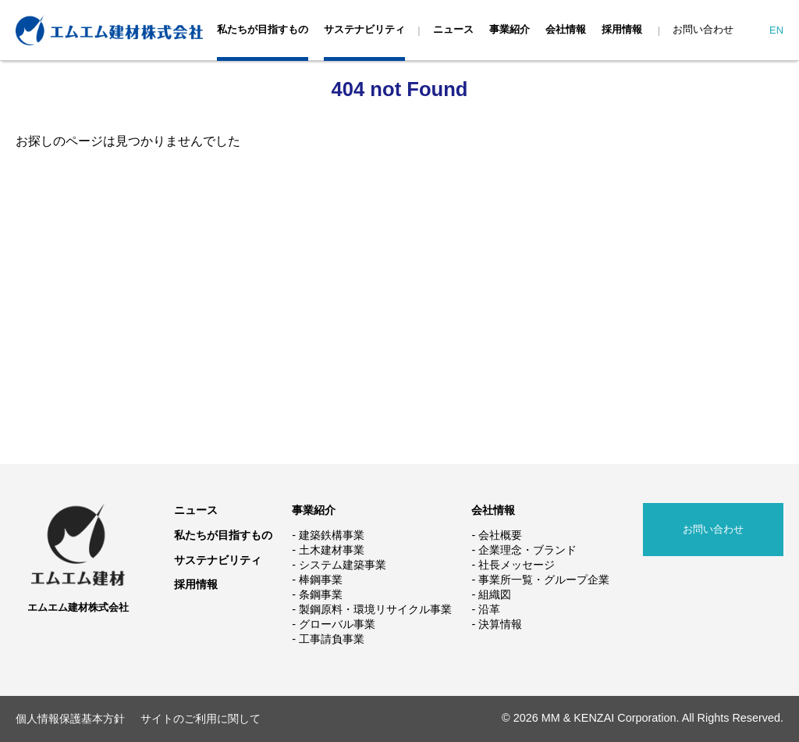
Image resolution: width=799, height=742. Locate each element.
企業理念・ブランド (527, 550)
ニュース (453, 29)
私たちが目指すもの (262, 29)
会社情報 (565, 29)
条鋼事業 (321, 594)
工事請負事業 (331, 639)
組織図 (494, 594)
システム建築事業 (342, 564)
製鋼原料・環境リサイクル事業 (375, 609)
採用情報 (622, 29)
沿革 (489, 609)
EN (776, 30)
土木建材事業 (331, 550)
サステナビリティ (364, 29)
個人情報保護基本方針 (70, 718)
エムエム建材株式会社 (78, 607)
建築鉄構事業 (331, 535)
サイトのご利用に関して (200, 718)
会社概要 (500, 535)
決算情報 (500, 624)
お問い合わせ (703, 29)
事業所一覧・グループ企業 (543, 579)
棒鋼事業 (321, 579)
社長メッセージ (516, 564)
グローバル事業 (337, 624)
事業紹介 (509, 29)
